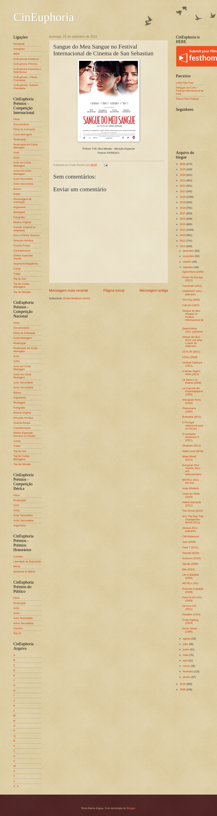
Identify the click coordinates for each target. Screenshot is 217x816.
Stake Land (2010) (192, 451)
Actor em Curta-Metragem (22, 164)
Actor (16, 152)
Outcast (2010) (190, 552)
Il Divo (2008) (190, 357)
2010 (183, 683)
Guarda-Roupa (21, 245)
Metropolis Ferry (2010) (191, 401)
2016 (183, 218)
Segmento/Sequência (25, 263)
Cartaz (17, 268)
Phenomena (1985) (189, 410)
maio (186, 655)
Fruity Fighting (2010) (190, 621)
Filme (16, 119)
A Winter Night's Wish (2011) (191, 373)
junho (186, 649)
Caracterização (22, 250)
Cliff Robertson (190, 536)
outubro (187, 261)
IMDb (16, 53)
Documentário (21, 124)
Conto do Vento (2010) (191, 495)
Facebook (19, 43)
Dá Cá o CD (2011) (189, 607)
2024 (183, 174)
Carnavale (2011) (192, 285)
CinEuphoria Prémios (25, 63)
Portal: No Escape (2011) (192, 279)
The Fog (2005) (191, 299)
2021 (183, 191)
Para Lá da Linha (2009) (192, 599)
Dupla (16, 193)
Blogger (131, 808)
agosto (187, 638)
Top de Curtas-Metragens (21, 285)
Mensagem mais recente (68, 290)
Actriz (16, 157)
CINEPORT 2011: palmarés (192, 293)
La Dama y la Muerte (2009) (191, 381)
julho (186, 644)
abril (185, 660)
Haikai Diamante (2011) (191, 504)
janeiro (187, 677)
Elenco (17, 188)
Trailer (17, 273)
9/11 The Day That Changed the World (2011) (192, 519)
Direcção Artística (23, 240)
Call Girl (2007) (191, 305)
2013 (183, 235)
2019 (183, 202)
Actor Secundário (23, 178)
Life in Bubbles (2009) (190, 576)
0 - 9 (16, 786)
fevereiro (188, 671)
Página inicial (113, 290)
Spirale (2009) (190, 563)
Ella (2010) (188, 569)
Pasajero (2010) (191, 614)
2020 (183, 196)
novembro (189, 256)
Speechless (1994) (193, 271)
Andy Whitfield (190, 488)
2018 (183, 207)
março (187, 665)
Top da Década (22, 291)
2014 (183, 229)
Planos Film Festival (187, 98)
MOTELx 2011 (190, 583)
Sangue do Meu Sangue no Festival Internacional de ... (193, 317)
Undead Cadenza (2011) (192, 364)
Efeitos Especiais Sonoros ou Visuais (24, 434)
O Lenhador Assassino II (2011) (190, 437)
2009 (183, 689)
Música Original (22, 222)
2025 (183, 169)
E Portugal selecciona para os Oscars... (192, 425)
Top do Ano (19, 278)
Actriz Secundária (23, 183)
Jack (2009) (189, 541)
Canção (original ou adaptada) (24, 229)
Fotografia (19, 217)
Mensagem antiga (154, 290)
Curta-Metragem (22, 134)
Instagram (19, 48)
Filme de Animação (24, 129)
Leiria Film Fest (184, 82)
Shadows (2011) (191, 445)
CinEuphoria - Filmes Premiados (25, 79)
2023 (183, 180)
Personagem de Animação (22, 201)
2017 (183, 213)
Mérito (17, 566)
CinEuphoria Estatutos (26, 58)
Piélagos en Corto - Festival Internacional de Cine (190, 90)
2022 (183, 185)
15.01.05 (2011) (191, 351)
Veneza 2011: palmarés (190, 529)
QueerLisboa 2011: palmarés (192, 330)
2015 (183, 224)
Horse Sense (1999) (189, 630)
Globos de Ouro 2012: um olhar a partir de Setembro (192, 341)
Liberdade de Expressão (27, 561)
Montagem (19, 212)
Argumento (19, 207)
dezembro (189, 250)
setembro (188, 267)
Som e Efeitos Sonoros (26, 235)
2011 (183, 246)
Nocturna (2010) (191, 558)
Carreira (18, 556)
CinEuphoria (43, 17)
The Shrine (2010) (192, 510)
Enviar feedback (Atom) (76, 298)
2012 (183, 240)
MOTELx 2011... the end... (191, 481)
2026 (183, 163)
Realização (19, 139)
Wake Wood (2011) (189, 458)
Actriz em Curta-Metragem (22, 172)
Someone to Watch (24, 571)
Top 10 (17, 633)
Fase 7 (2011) (190, 547)
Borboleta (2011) (191, 416)
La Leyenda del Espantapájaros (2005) (192, 391)
